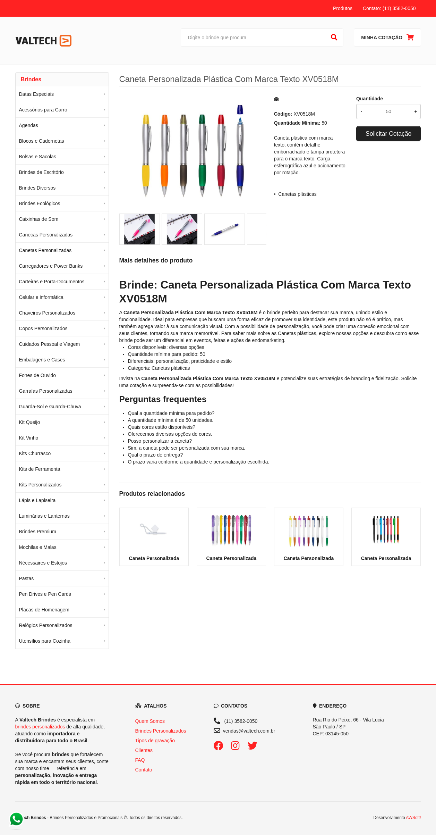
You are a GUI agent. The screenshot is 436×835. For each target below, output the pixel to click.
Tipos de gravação (155, 740)
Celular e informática (41, 297)
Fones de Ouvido (37, 375)
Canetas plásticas (297, 194)
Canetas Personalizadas (45, 250)
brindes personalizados (40, 726)
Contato (143, 770)
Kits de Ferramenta (39, 469)
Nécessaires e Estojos (43, 563)
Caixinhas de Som (39, 219)
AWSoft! (413, 817)
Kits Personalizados (40, 484)
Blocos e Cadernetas (41, 141)
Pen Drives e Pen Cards (45, 594)
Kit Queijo (29, 422)
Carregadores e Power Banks (51, 266)
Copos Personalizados (43, 328)
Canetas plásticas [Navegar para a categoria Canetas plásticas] (297, 333)
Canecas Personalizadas (46, 234)
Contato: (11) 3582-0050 (389, 8)
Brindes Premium (37, 531)
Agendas (28, 125)
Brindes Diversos (37, 188)
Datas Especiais (36, 94)
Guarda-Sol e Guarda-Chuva (50, 406)
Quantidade (369, 98)
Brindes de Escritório (41, 172)
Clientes (144, 750)
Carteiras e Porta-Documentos (52, 281)
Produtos (342, 8)
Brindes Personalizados (160, 731)
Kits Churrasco (35, 453)
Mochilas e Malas (38, 547)
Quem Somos (150, 721)
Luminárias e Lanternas (44, 516)
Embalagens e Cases (42, 359)
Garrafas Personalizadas (45, 391)
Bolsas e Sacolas (37, 156)
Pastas (26, 578)
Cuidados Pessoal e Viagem (49, 344)
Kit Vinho (29, 438)
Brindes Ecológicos (39, 203)
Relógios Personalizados (45, 625)
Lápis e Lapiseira (37, 500)
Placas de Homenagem (44, 609)
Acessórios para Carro (43, 109)
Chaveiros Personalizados (47, 313)
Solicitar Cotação (388, 133)
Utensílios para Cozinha (45, 641)
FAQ (140, 760)
